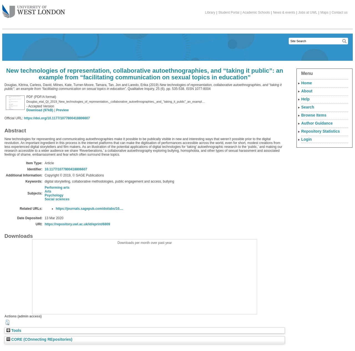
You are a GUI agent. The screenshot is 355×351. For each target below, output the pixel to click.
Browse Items (313, 115)
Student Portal (228, 12)
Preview (62, 110)
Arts (48, 191)
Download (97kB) (39, 110)
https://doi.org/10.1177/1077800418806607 (57, 118)
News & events (284, 12)
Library (210, 12)
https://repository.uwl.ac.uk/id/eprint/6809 (77, 224)
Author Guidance (317, 123)
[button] (7, 322)
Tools (13, 331)
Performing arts (57, 188)
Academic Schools (256, 12)
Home (306, 83)
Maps (324, 12)
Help (305, 99)
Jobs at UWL (307, 12)
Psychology (54, 195)
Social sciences (57, 199)
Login (306, 139)
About (306, 91)
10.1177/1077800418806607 (66, 169)
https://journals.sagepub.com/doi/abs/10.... (89, 209)
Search (307, 107)
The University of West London (33, 9)
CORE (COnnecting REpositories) (39, 339)
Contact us (340, 12)
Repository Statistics (320, 131)
